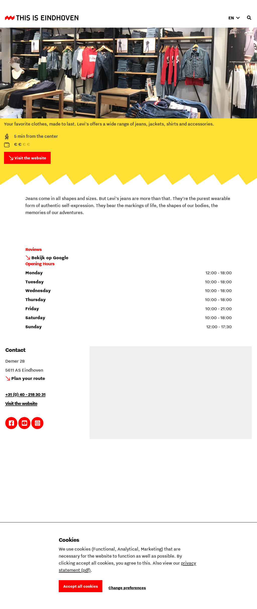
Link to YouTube (24, 423)
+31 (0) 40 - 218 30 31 (25, 394)
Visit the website (30, 157)
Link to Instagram (37, 423)
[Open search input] (249, 18)
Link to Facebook (11, 423)
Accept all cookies (80, 586)
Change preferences (127, 587)
